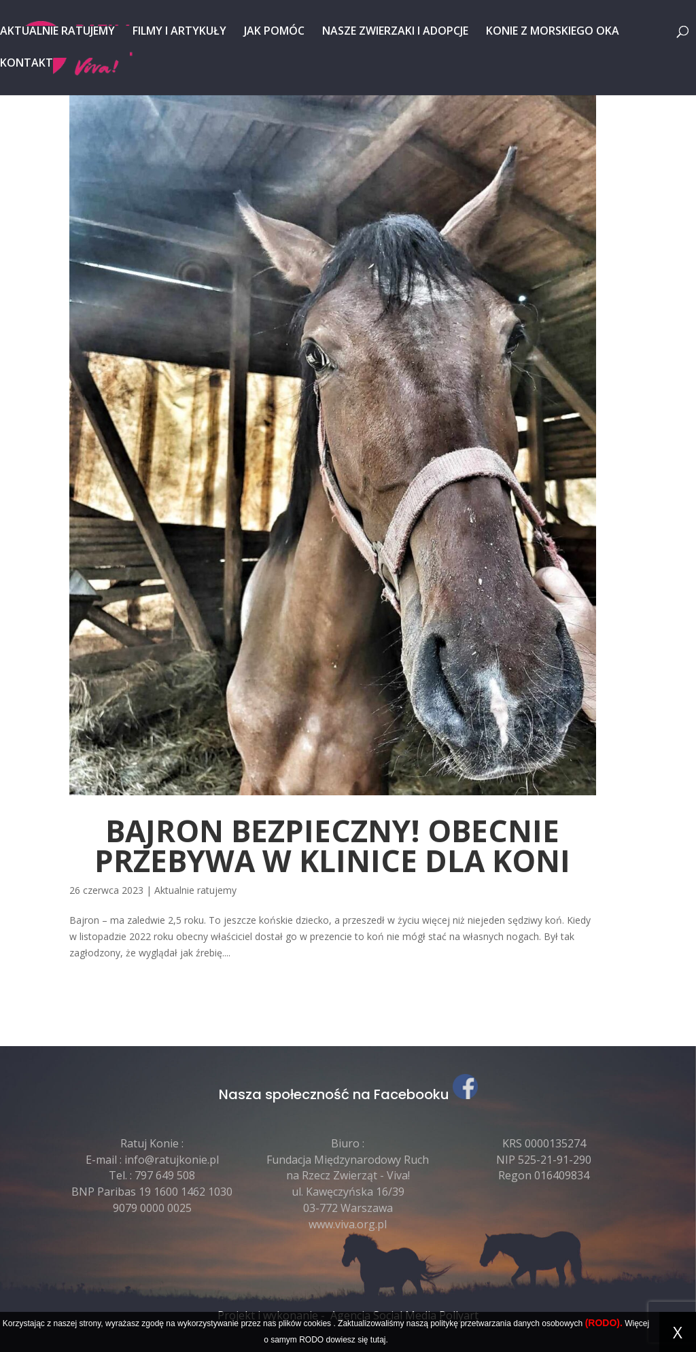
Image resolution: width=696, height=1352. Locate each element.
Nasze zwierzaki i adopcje (395, 32)
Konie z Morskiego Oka (552, 32)
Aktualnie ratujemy (57, 32)
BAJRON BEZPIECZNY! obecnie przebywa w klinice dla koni (332, 845)
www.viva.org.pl (348, 1224)
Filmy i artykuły (179, 32)
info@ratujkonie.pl (171, 1159)
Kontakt (26, 64)
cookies (317, 1323)
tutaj (378, 1340)
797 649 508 (165, 1175)
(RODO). (604, 1322)
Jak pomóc (274, 32)
